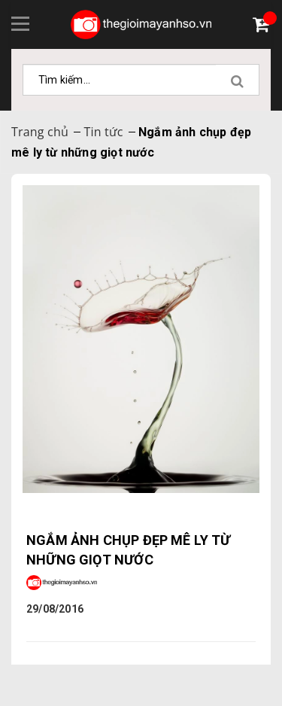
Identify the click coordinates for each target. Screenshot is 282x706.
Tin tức (103, 131)
